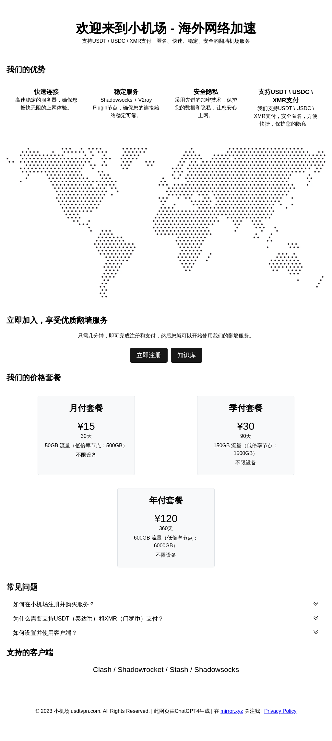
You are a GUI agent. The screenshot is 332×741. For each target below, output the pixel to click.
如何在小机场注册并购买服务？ (166, 604)
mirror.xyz (231, 711)
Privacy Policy (280, 711)
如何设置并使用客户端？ (166, 632)
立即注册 (148, 355)
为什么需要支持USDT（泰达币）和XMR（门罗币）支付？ (166, 618)
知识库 (186, 355)
